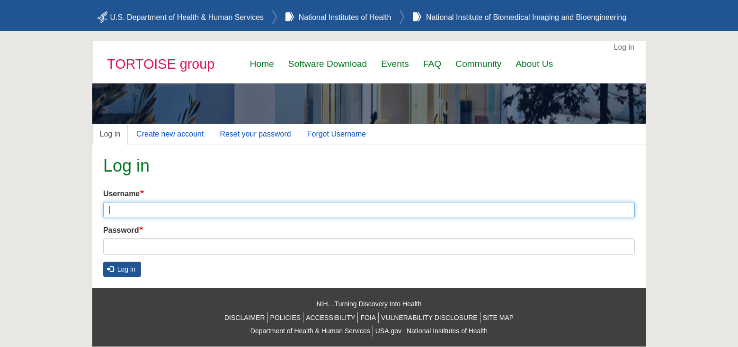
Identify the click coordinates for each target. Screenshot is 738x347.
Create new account (170, 134)
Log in (624, 47)
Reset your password (255, 134)
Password (121, 230)
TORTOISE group (160, 64)
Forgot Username (336, 134)
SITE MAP (498, 317)
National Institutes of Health (345, 17)
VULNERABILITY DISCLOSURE (429, 317)
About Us (534, 64)
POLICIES (285, 317)
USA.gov (388, 331)
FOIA (368, 317)
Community (478, 64)
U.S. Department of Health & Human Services (187, 17)
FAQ (432, 64)
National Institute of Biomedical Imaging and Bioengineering (526, 17)
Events (395, 64)
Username (121, 194)
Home (262, 64)
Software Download (327, 64)
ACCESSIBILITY (330, 317)
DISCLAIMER (244, 317)
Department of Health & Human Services (310, 331)
